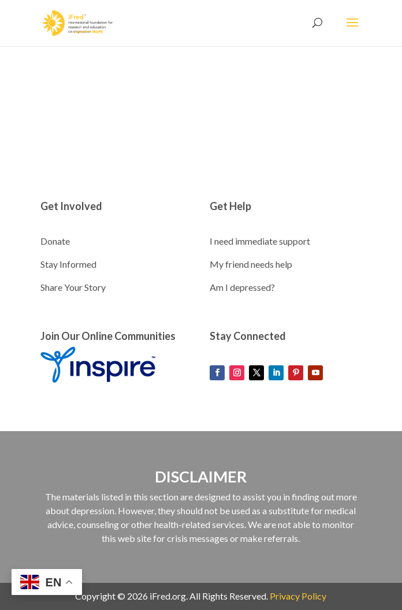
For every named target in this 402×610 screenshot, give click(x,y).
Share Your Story (73, 287)
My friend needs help (251, 264)
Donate (55, 240)
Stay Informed (68, 264)
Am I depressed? (242, 287)
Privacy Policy (298, 595)
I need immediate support (260, 240)
